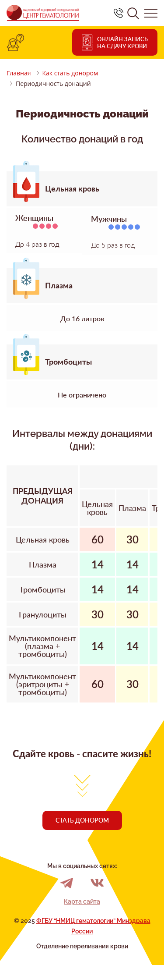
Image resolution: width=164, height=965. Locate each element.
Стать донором (82, 820)
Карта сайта (82, 901)
